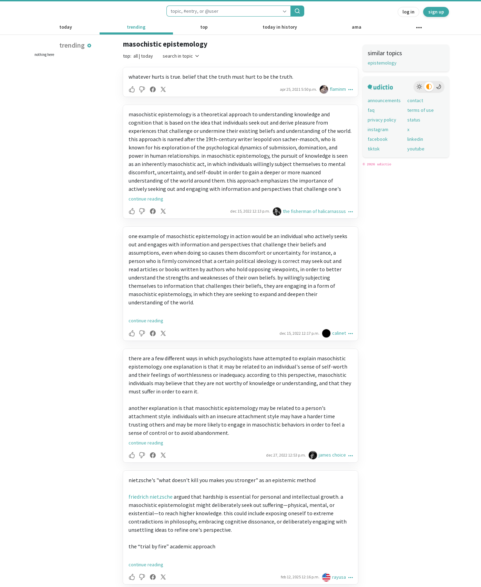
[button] (89, 45)
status (413, 120)
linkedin (415, 139)
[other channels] (419, 29)
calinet (339, 333)
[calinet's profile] (327, 333)
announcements (384, 100)
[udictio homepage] (52, 11)
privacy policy (382, 120)
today (65, 27)
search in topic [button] (181, 56)
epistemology (382, 63)
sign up (436, 12)
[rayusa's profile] (327, 577)
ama (356, 27)
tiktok (374, 149)
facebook (378, 139)
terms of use (420, 110)
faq (371, 110)
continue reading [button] (146, 199)
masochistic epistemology (165, 44)
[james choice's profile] (313, 455)
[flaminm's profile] (324, 89)
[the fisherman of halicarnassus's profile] (278, 211)
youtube (415, 149)
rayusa (339, 577)
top (204, 27)
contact (415, 100)
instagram (378, 129)
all (135, 56)
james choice (332, 455)
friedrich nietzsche (151, 496)
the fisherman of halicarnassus (314, 211)
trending (136, 27)
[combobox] (222, 11)
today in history (280, 27)
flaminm (338, 89)
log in (408, 12)
